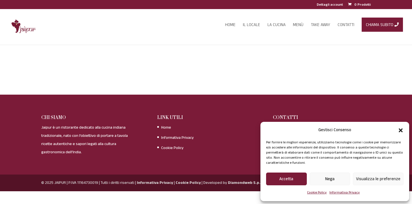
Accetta (286, 179)
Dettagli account (330, 5)
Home (166, 127)
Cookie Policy (317, 192)
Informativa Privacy (344, 192)
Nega (330, 179)
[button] (401, 130)
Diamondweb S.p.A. (246, 183)
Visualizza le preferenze (378, 179)
